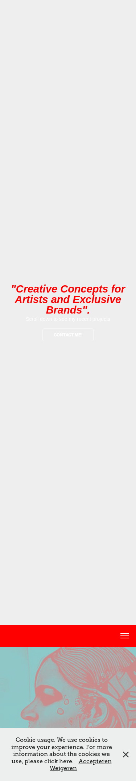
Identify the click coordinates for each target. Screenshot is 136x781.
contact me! (68, 335)
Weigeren (63, 768)
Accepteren (95, 761)
